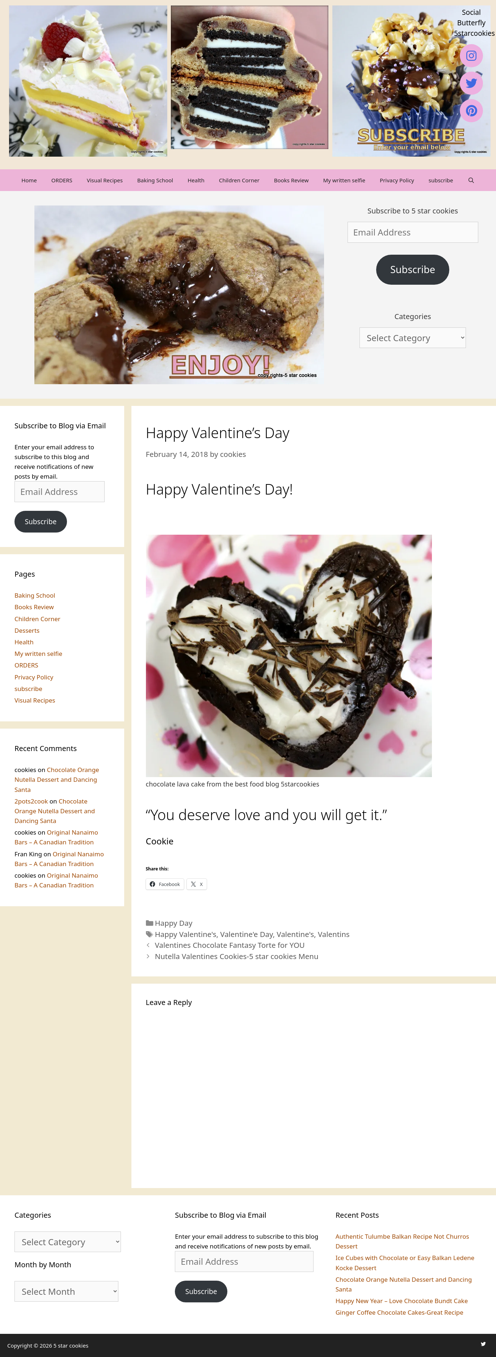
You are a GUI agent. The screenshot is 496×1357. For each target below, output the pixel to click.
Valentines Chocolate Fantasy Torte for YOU (230, 945)
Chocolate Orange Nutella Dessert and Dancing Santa (56, 779)
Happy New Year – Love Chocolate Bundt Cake (402, 1301)
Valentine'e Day (246, 934)
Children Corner (239, 180)
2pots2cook (31, 801)
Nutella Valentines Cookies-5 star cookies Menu (237, 956)
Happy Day (174, 923)
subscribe (441, 180)
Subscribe (412, 269)
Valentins (334, 934)
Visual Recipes (105, 180)
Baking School (155, 180)
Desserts (26, 630)
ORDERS (61, 180)
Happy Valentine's (186, 934)
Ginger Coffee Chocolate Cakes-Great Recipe (399, 1312)
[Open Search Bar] (471, 180)
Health (196, 180)
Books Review (291, 180)
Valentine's (295, 934)
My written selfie (344, 180)
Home (29, 180)
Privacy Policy (397, 180)
